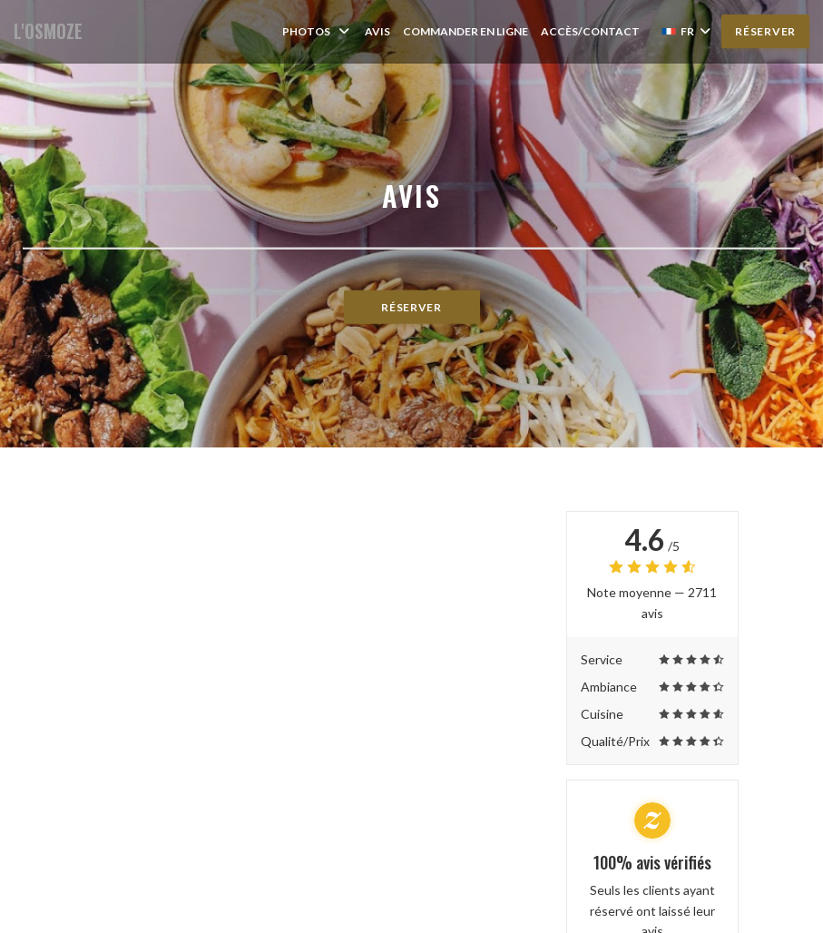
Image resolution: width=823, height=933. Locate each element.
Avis (377, 31)
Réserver (765, 31)
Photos (317, 31)
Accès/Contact (590, 31)
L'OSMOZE (48, 31)
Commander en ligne (465, 31)
